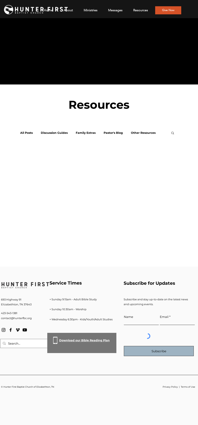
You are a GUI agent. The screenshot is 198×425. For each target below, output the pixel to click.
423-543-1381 (9, 313)
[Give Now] (168, 10)
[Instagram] (3, 329)
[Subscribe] (159, 351)
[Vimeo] (17, 329)
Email (164, 316)
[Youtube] (24, 329)
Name (128, 316)
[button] (173, 133)
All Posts (26, 133)
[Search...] (24, 343)
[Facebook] (10, 329)
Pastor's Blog (113, 133)
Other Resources (143, 133)
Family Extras (86, 133)
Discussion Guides (54, 133)
